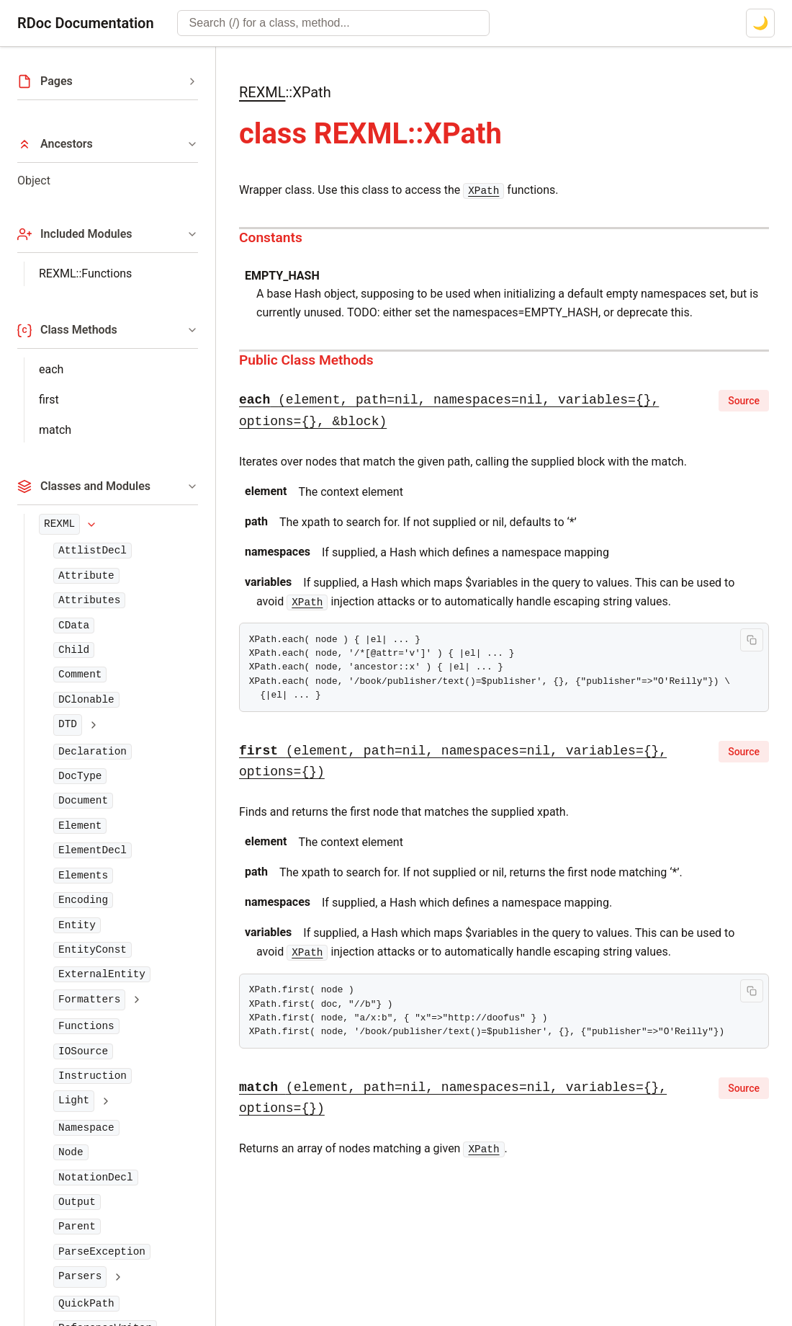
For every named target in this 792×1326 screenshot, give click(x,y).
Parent (77, 1226)
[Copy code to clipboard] (751, 639)
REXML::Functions (85, 273)
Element (80, 826)
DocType (80, 776)
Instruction (92, 1076)
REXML (59, 524)
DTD (67, 724)
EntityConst (92, 950)
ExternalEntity (101, 974)
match (55, 430)
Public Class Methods (306, 360)
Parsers (80, 1276)
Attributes (89, 600)
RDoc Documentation (85, 23)
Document (83, 800)
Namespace (86, 1128)
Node (71, 1152)
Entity (77, 925)
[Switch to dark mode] (760, 23)
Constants (270, 237)
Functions (86, 1026)
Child (73, 650)
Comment (80, 674)
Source (744, 400)
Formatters (89, 999)
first (49, 399)
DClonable (86, 700)
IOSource (83, 1051)
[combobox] (333, 23)
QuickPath (86, 1303)
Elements (83, 875)
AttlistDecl (92, 550)
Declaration (92, 751)
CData (73, 625)
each (51, 369)
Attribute (86, 576)
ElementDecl (92, 850)
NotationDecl (95, 1177)
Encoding (83, 900)
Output (77, 1202)
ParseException (101, 1252)
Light (73, 1100)
